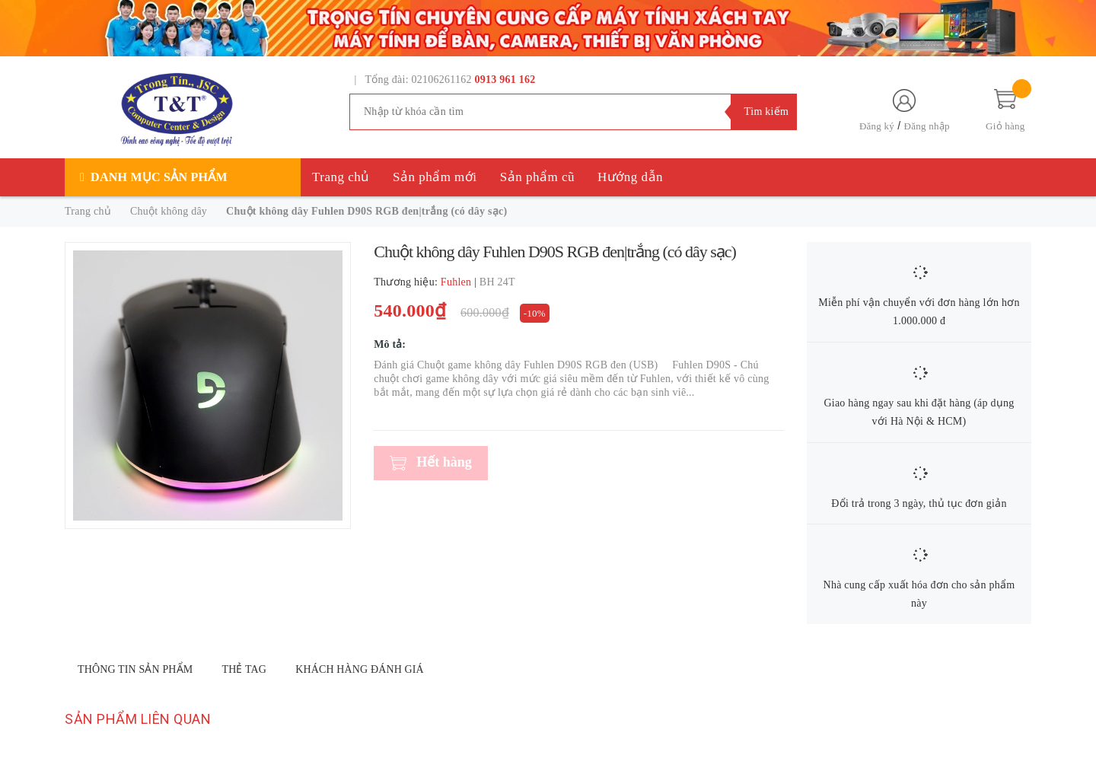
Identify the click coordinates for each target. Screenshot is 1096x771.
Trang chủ (341, 177)
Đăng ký (876, 126)
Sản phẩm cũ (537, 177)
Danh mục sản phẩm (159, 176)
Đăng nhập (927, 126)
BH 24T (497, 282)
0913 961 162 (505, 79)
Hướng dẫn (630, 177)
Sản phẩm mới (435, 177)
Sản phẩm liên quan (138, 718)
